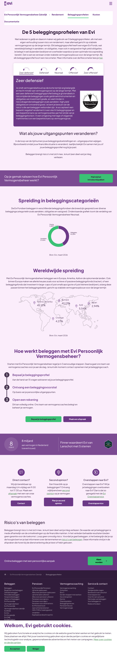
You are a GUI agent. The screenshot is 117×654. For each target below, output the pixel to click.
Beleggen (8, 588)
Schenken (64, 590)
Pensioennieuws (66, 606)
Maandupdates (66, 601)
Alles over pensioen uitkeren (42, 597)
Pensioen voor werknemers (42, 603)
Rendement (58, 14)
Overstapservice (95, 503)
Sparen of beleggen (12, 599)
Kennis (62, 599)
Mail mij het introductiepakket (96, 178)
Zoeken (100, 3)
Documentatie (11, 21)
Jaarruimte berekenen (40, 608)
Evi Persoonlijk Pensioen (41, 588)
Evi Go (6, 613)
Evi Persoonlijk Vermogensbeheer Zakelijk (25, 14)
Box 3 (62, 592)
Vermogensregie (66, 608)
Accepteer (15, 649)
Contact (21, 503)
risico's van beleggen (72, 539)
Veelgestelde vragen (96, 590)
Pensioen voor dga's (39, 601)
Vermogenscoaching (68, 588)
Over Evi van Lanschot (96, 597)
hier (101, 58)
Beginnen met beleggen (13, 590)
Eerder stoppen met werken (70, 595)
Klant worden (101, 560)
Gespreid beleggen (11, 597)
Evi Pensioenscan (38, 606)
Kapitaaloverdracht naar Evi (42, 615)
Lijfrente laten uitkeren (40, 595)
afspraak (12, 493)
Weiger (35, 649)
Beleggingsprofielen (78, 14)
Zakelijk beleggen (11, 592)
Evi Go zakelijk (9, 615)
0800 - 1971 (105, 3)
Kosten (96, 14)
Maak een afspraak (77, 419)
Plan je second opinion (58, 502)
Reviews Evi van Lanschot (97, 592)
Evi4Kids (7, 611)
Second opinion (66, 597)
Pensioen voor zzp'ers (40, 599)
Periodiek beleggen (11, 595)
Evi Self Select (9, 619)
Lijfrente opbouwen (39, 590)
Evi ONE (7, 617)
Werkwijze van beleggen (97, 599)
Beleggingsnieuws (67, 603)
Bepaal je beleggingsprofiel (43, 419)
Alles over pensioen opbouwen (43, 592)
